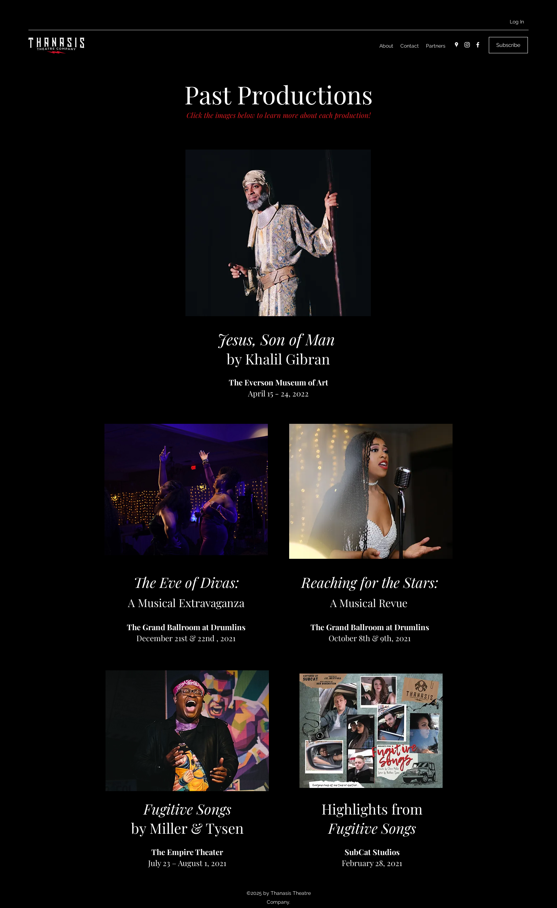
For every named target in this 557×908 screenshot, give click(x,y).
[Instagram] (467, 44)
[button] (508, 45)
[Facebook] (477, 44)
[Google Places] (456, 44)
